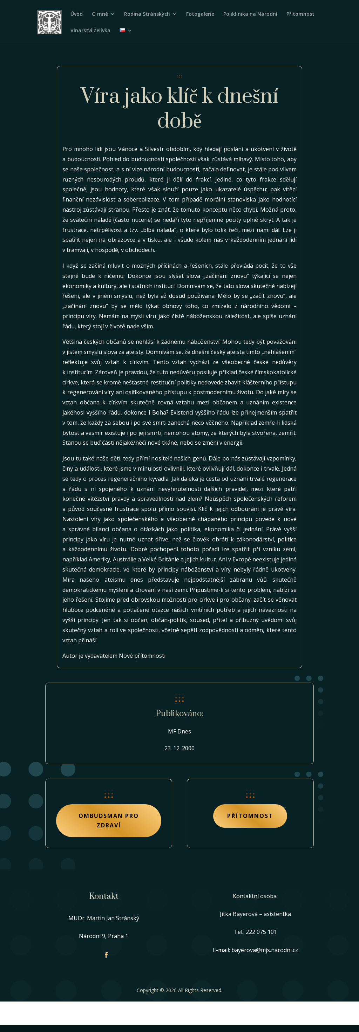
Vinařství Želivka (90, 31)
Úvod (76, 14)
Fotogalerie (200, 14)
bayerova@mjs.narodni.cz (264, 950)
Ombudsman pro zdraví (109, 820)
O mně (100, 14)
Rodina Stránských (147, 14)
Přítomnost (300, 14)
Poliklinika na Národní (250, 14)
